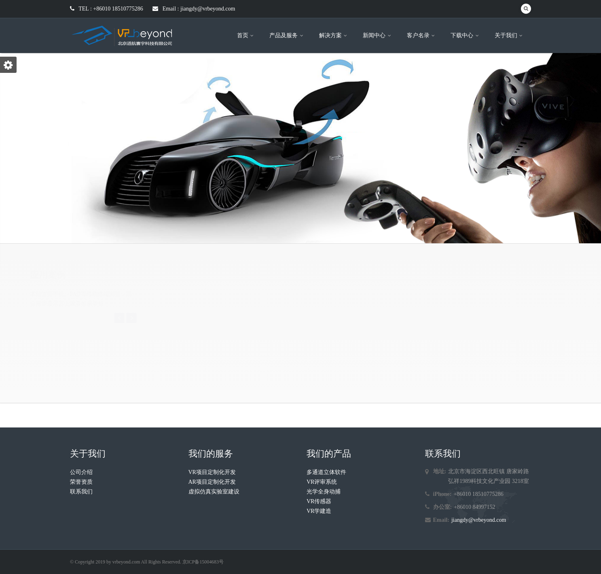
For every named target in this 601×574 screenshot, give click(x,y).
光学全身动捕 (324, 492)
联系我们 (81, 492)
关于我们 (509, 35)
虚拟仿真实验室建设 (213, 492)
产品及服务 (287, 35)
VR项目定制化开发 (212, 472)
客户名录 (421, 35)
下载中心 (465, 35)
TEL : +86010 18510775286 (106, 9)
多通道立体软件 (326, 472)
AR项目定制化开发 (212, 482)
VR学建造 (319, 511)
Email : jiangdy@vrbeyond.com (193, 9)
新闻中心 (377, 35)
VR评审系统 (322, 482)
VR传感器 (319, 501)
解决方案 (334, 35)
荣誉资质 (81, 482)
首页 (246, 35)
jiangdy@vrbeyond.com (478, 520)
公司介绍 (81, 472)
